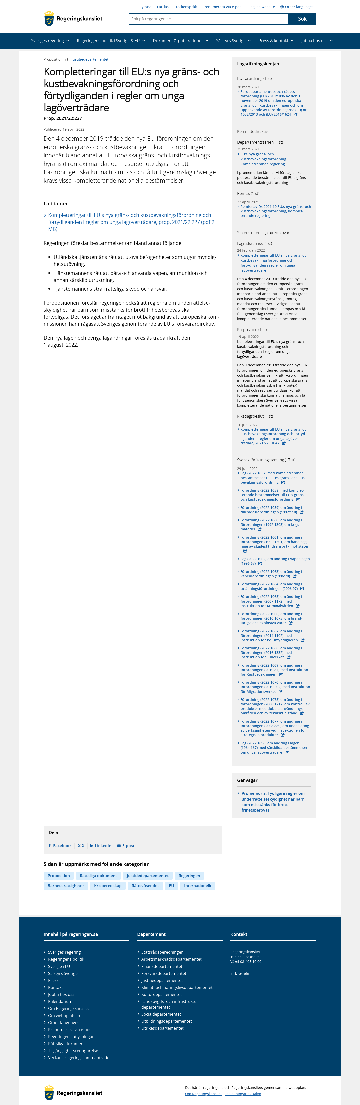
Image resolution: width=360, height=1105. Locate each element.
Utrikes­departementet (163, 1028)
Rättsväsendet (145, 885)
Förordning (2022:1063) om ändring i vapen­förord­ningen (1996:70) (271, 573)
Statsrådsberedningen (163, 952)
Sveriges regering (64, 952)
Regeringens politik (66, 959)
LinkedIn (103, 845)
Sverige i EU (59, 966)
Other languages (297, 6)
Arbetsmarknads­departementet (172, 959)
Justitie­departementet (162, 980)
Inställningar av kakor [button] (244, 1093)
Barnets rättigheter (66, 885)
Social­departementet (161, 1014)
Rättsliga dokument (98, 875)
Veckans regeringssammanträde (79, 1057)
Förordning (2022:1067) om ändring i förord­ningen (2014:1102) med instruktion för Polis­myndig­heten (271, 635)
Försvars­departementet (164, 973)
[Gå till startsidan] (73, 18)
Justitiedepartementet (90, 59)
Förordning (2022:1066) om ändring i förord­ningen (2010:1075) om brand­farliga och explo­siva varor (271, 618)
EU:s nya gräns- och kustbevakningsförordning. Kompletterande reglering (264, 159)
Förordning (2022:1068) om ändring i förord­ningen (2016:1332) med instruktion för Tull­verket (271, 652)
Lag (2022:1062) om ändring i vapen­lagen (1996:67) (275, 561)
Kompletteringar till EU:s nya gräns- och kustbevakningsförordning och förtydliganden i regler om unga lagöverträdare (275, 263)
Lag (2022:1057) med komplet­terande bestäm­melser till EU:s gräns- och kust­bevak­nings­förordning (274, 477)
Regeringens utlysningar (71, 1036)
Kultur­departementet (162, 994)
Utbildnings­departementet (167, 1021)
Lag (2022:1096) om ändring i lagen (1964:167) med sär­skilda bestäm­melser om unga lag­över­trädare (274, 747)
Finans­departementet (162, 966)
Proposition (59, 875)
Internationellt (198, 885)
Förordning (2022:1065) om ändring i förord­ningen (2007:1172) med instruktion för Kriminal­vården (271, 601)
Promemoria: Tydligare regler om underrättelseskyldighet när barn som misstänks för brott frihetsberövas (273, 802)
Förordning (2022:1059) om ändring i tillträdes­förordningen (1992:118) (271, 509)
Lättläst (163, 6)
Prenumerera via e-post (222, 6)
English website (261, 6)
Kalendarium (60, 1001)
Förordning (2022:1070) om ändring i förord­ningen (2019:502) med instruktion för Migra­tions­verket (275, 687)
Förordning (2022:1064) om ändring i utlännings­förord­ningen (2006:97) (271, 586)
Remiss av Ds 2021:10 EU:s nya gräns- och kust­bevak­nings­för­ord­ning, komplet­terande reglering (276, 211)
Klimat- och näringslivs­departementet (177, 987)
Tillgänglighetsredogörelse (73, 1050)
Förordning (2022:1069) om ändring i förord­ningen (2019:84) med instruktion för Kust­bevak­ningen (274, 670)
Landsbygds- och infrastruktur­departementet (171, 1004)
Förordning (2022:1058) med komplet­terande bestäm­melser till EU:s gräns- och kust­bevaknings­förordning (273, 495)
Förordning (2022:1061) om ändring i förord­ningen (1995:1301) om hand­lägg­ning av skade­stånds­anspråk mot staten (275, 542)
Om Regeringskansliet (68, 1008)
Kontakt (55, 987)
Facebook (62, 845)
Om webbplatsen (64, 1015)
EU (171, 885)
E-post (128, 845)
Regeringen (189, 875)
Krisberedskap (108, 885)
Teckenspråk (186, 6)
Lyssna (146, 6)
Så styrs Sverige (63, 973)
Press (53, 980)
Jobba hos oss (61, 994)
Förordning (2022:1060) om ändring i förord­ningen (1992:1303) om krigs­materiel (271, 524)
